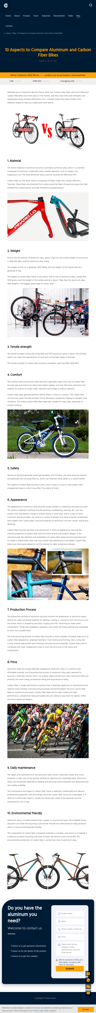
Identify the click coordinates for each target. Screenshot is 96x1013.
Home (8, 16)
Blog (78, 16)
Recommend (59, 16)
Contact (9, 27)
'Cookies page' (37, 1010)
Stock (36, 16)
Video (70, 16)
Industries (46, 16)
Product (26, 16)
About (17, 16)
